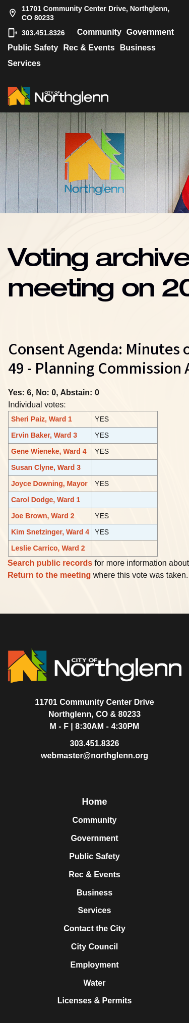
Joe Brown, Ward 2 (43, 516)
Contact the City (94, 928)
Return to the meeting (49, 575)
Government (150, 32)
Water (95, 983)
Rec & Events (88, 47)
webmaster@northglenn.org (94, 755)
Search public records (50, 563)
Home (94, 802)
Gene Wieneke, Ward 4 (49, 451)
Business (138, 47)
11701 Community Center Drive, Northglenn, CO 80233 (88, 13)
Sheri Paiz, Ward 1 (41, 419)
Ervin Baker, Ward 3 (44, 435)
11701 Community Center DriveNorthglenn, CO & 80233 (94, 708)
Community (99, 32)
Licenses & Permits (94, 1000)
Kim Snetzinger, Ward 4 (50, 532)
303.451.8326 (36, 33)
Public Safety (33, 47)
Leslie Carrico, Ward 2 (48, 548)
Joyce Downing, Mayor (49, 483)
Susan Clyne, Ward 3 (46, 467)
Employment (94, 964)
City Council (94, 946)
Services (24, 63)
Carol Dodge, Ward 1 (45, 500)
